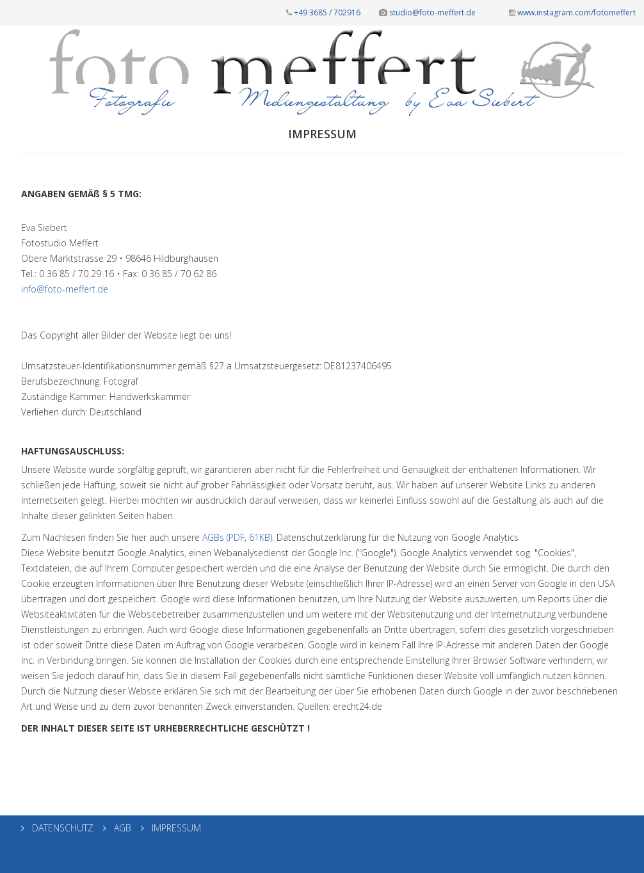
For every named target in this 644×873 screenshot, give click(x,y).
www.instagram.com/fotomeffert (572, 12)
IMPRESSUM (175, 828)
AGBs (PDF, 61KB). (238, 537)
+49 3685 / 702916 (323, 12)
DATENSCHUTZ (61, 828)
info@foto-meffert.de (64, 289)
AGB (121, 828)
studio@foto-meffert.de (427, 12)
